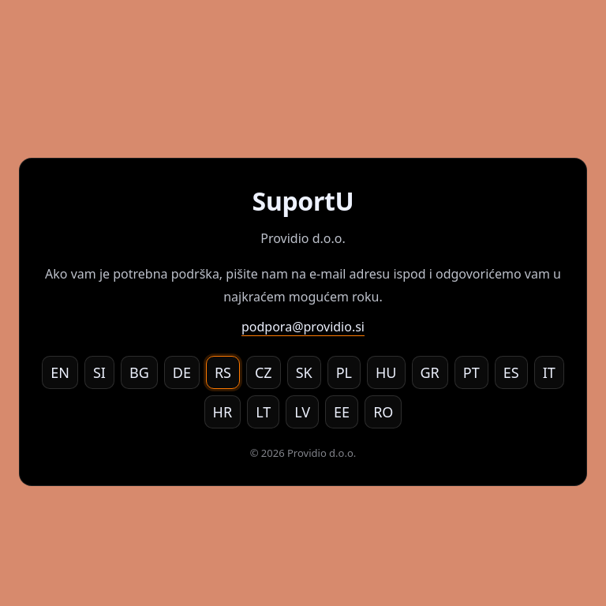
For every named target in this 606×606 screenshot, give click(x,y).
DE (182, 372)
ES (511, 372)
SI (99, 372)
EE (342, 411)
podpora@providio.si (303, 326)
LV (302, 411)
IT (549, 372)
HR (223, 411)
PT (471, 372)
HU (386, 372)
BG (139, 372)
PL (344, 372)
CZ (263, 372)
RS (223, 372)
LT (263, 411)
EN (59, 372)
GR (430, 372)
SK (304, 372)
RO (383, 411)
